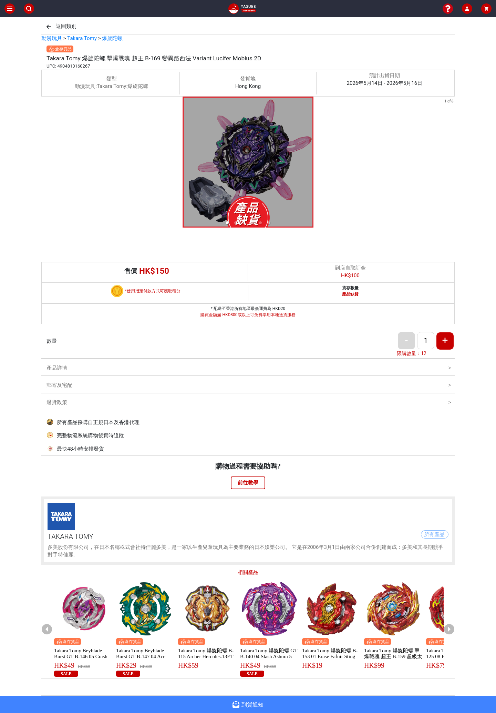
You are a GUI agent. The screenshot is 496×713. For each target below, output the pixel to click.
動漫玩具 (51, 38)
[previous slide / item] (46, 163)
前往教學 (248, 482)
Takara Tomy (81, 38)
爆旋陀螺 (112, 38)
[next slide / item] (450, 163)
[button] (227, 222)
